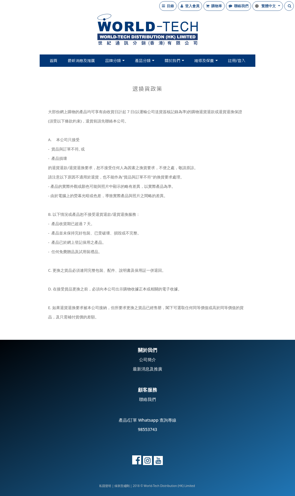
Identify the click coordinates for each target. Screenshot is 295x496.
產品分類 (144, 61)
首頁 (53, 61)
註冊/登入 (236, 61)
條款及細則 (121, 486)
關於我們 (174, 61)
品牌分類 (115, 61)
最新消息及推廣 (81, 61)
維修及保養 (206, 61)
